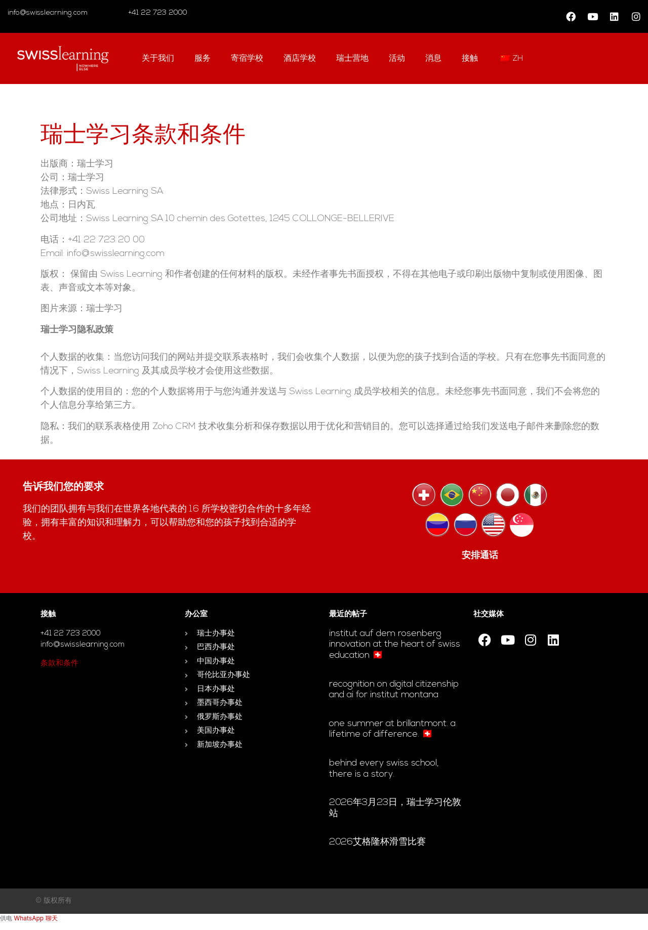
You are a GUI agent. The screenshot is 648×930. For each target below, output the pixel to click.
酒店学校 (300, 59)
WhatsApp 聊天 (35, 918)
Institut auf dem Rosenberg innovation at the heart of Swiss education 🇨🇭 (394, 644)
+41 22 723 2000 (156, 13)
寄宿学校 (247, 59)
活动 (397, 59)
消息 (433, 59)
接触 (470, 59)
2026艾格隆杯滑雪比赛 (377, 842)
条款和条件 (59, 663)
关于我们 (158, 59)
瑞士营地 (352, 59)
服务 (202, 59)
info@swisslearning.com (48, 13)
